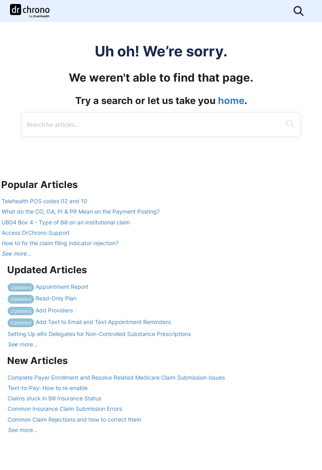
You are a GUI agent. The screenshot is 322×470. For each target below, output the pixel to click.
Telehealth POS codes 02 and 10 (44, 201)
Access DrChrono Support (36, 232)
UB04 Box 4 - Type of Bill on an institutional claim (66, 222)
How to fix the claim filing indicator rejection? (60, 243)
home (231, 100)
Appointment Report (48, 286)
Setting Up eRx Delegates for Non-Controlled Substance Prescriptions (99, 333)
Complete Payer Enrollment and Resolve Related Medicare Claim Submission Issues (116, 377)
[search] (151, 124)
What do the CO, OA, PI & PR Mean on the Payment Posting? (81, 211)
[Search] (290, 124)
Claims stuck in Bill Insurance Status (54, 398)
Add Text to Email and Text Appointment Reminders (89, 321)
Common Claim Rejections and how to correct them (74, 419)
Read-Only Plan (42, 298)
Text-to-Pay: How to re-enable (48, 387)
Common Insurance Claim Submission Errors (65, 408)
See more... (16, 253)
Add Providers (40, 310)
